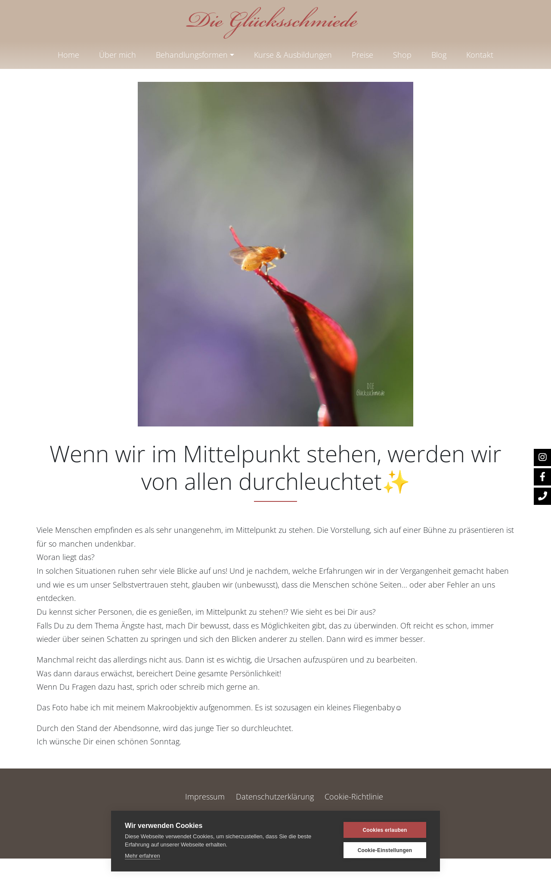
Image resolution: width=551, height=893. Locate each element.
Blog (438, 55)
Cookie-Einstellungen (385, 850)
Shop (402, 55)
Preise (362, 55)
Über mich (117, 55)
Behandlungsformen (192, 55)
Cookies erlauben (384, 830)
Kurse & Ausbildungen (293, 55)
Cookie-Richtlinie (354, 796)
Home (68, 55)
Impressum (205, 796)
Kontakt (479, 55)
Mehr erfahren (142, 856)
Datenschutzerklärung (275, 796)
